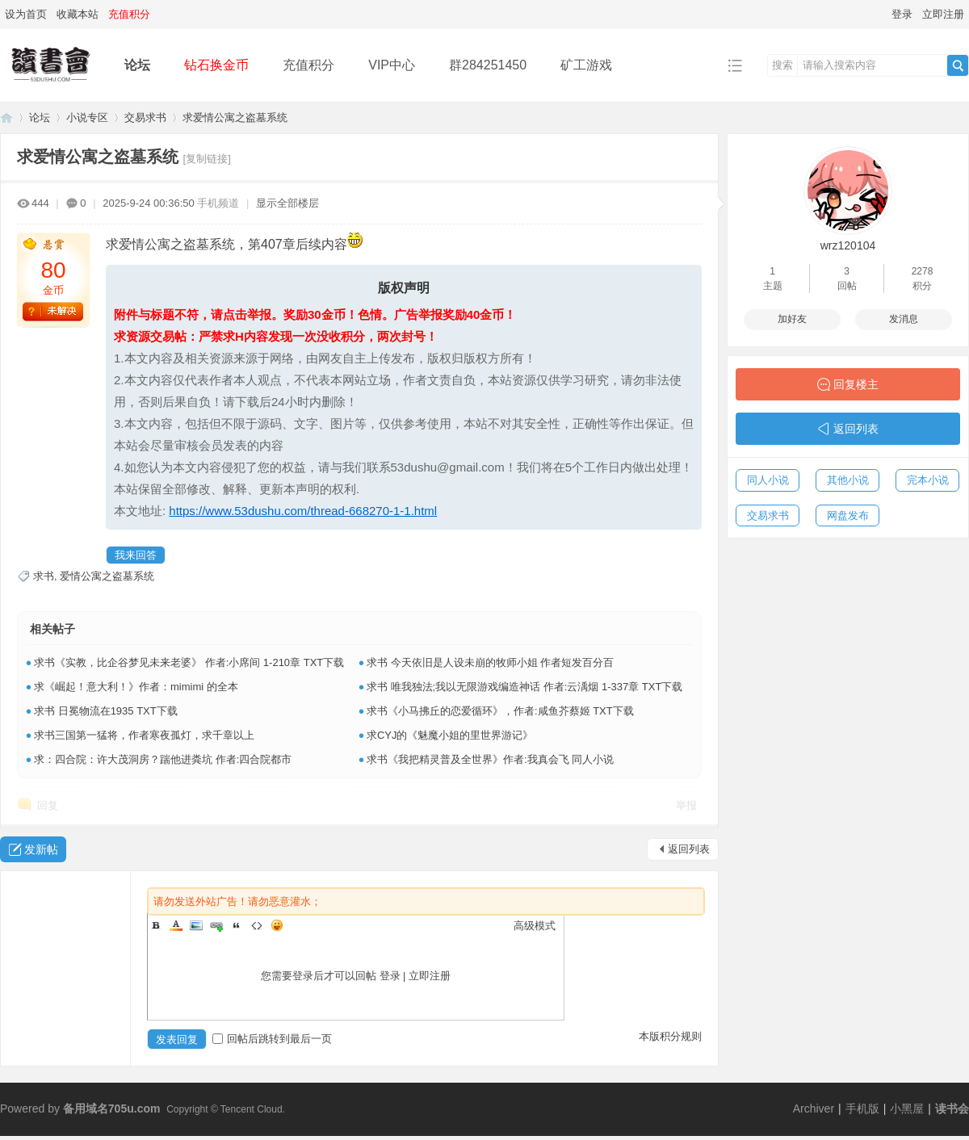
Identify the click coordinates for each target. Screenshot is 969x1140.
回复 (47, 805)
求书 (43, 576)
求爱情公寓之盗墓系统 (234, 117)
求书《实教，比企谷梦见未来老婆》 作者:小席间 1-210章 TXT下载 (189, 662)
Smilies (277, 925)
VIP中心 (391, 65)
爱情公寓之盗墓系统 (107, 576)
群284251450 (487, 65)
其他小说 (848, 480)
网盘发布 (848, 515)
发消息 (903, 319)
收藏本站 (78, 14)
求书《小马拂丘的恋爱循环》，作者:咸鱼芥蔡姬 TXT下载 (500, 711)
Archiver (813, 1108)
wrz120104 (848, 245)
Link (216, 925)
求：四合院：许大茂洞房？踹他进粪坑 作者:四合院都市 (163, 759)
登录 (901, 14)
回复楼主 (856, 384)
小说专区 (87, 117)
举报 (686, 805)
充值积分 (308, 65)
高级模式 (535, 926)
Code (257, 925)
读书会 (952, 1108)
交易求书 (145, 117)
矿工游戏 (586, 65)
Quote (237, 925)
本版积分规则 (670, 1036)
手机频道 (218, 203)
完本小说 (928, 480)
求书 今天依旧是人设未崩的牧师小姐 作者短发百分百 (490, 662)
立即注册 (943, 14)
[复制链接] (207, 159)
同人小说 (768, 480)
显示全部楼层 (287, 203)
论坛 (137, 65)
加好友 (792, 319)
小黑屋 (907, 1108)
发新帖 (41, 849)
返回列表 (689, 849)
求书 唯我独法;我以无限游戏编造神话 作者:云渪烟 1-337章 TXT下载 (524, 687)
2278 (922, 271)
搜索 (782, 65)
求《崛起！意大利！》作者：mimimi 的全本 (136, 687)
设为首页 (26, 14)
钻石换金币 (216, 65)
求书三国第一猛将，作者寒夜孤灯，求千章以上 (144, 735)
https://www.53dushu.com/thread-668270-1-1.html (303, 511)
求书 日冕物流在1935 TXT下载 (106, 711)
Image (196, 925)
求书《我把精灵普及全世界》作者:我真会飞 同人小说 (490, 759)
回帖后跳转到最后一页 (272, 1039)
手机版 (862, 1108)
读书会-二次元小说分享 (6, 117)
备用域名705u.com (112, 1108)
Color (176, 925)
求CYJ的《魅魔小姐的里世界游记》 (450, 735)
